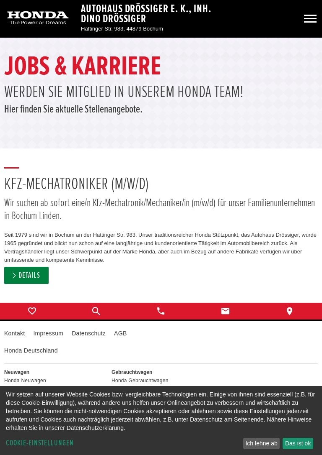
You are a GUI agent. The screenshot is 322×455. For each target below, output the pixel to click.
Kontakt (14, 333)
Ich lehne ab (261, 443)
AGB (120, 333)
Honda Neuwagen (25, 380)
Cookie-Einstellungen (40, 443)
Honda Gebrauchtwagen (140, 380)
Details (29, 275)
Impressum (48, 333)
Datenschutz (89, 333)
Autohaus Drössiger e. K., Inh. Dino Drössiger (146, 13)
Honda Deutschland (31, 350)
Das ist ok (298, 443)
